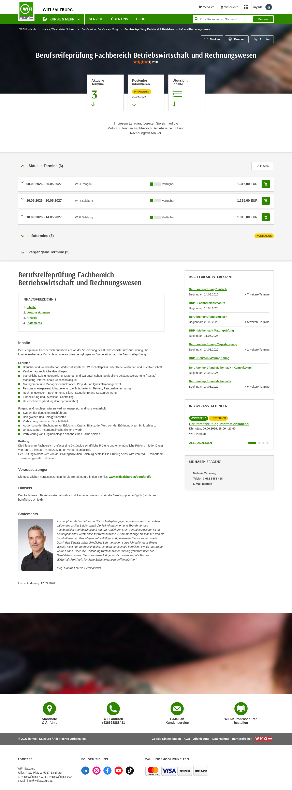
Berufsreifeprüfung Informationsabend (219, 424)
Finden (263, 19)
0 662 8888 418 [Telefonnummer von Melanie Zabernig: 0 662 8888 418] (213, 478)
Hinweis (32, 317)
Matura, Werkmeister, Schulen (58, 29)
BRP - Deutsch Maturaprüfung (209, 358)
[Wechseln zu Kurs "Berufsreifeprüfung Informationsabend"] (252, 443)
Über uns (119, 19)
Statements (34, 323)
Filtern (263, 166)
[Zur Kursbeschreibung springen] (186, 93)
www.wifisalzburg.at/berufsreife (130, 476)
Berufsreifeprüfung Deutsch (208, 289)
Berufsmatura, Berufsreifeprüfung (100, 29)
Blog (141, 19)
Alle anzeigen (200, 443)
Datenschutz (220, 738)
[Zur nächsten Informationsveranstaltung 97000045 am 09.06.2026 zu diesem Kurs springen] (146, 93)
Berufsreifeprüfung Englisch (208, 316)
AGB (187, 738)
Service (96, 19)
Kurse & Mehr (59, 18)
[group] (146, 62)
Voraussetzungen (38, 312)
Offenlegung (201, 738)
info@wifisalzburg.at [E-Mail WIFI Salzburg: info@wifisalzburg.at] (40, 780)
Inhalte (31, 307)
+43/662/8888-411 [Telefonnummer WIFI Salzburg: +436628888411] (32, 776)
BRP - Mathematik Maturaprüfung (211, 330)
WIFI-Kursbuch (27, 29)
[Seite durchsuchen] (233, 19)
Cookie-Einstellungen (166, 738)
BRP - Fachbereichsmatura (207, 303)
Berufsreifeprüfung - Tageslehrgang (213, 344)
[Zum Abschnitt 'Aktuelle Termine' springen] (105, 93)
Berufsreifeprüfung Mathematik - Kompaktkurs (220, 367)
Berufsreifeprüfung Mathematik (210, 381)
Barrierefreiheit (242, 738)
